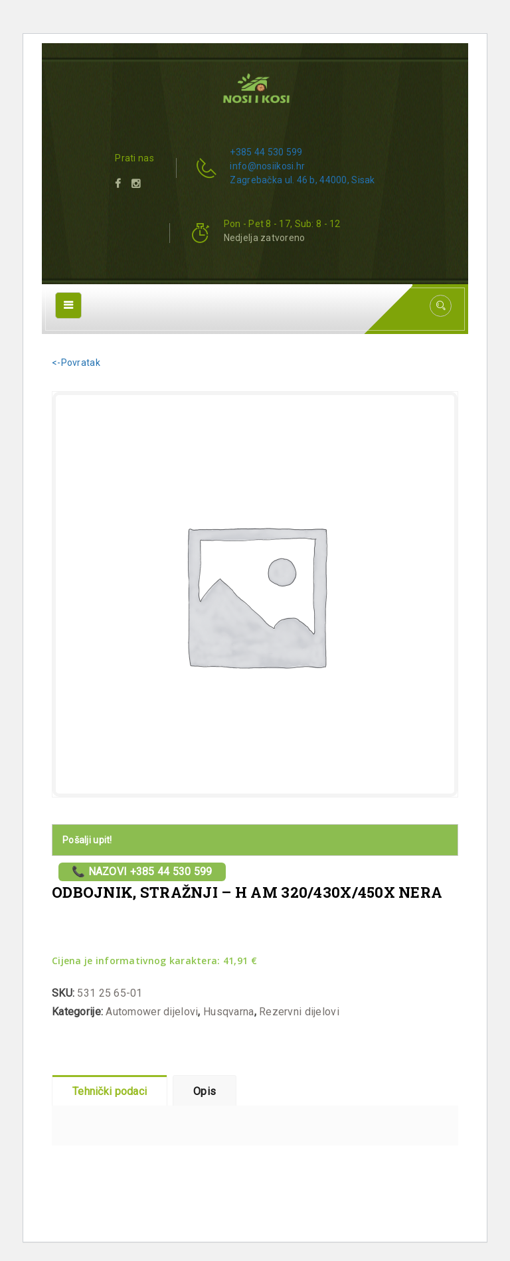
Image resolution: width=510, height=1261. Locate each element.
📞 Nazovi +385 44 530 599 (142, 871)
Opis (204, 1091)
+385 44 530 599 (266, 152)
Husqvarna (228, 1011)
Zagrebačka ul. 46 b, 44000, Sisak (302, 180)
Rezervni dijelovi (299, 1011)
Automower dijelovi (152, 1011)
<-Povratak (76, 362)
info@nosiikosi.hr (267, 166)
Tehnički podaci (109, 1091)
